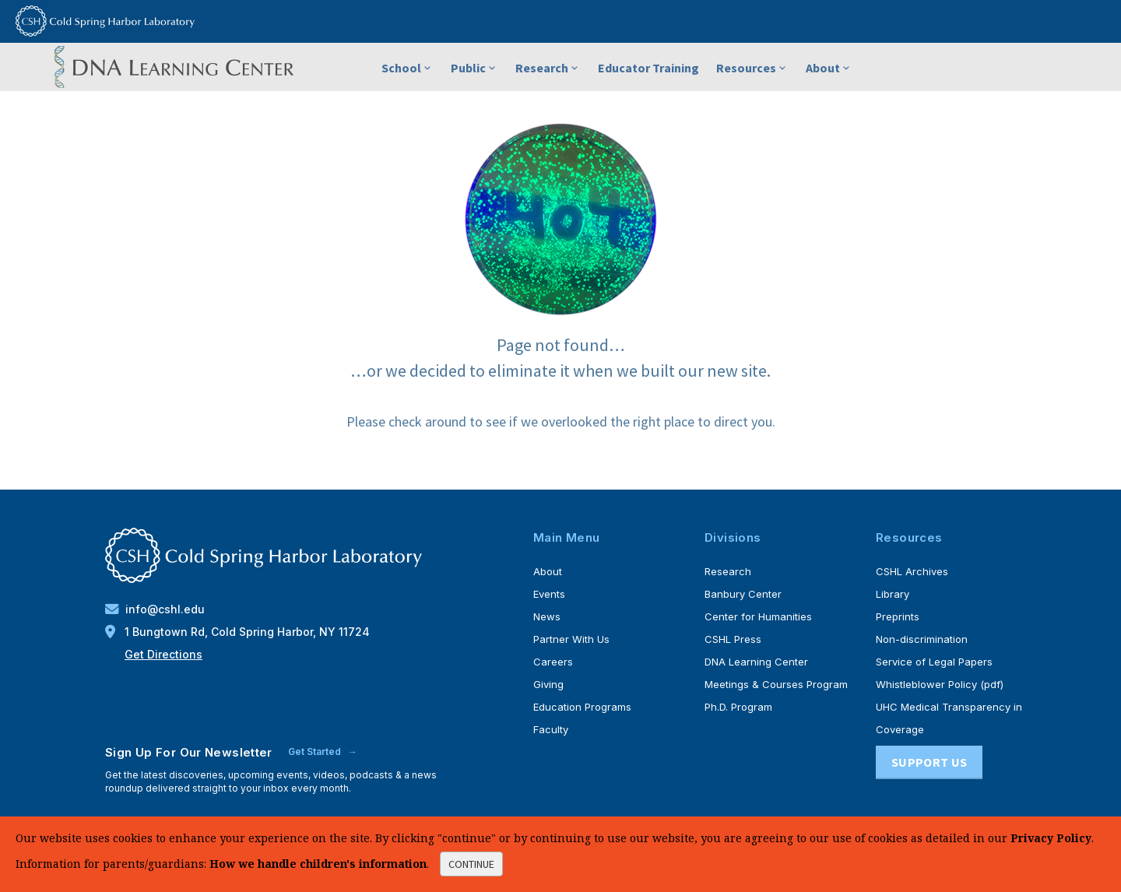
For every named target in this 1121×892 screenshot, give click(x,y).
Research (548, 68)
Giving (548, 684)
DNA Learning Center (756, 661)
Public (474, 68)
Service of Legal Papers (934, 661)
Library (892, 594)
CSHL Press (733, 639)
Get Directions (163, 654)
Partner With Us (571, 639)
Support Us (929, 762)
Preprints (897, 616)
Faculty (550, 729)
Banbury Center (743, 594)
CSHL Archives (912, 571)
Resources (752, 68)
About (829, 68)
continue (471, 864)
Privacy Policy (1050, 838)
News (546, 616)
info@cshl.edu (155, 609)
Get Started (315, 751)
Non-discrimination (922, 639)
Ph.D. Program (738, 707)
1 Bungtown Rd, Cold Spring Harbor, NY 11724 (237, 631)
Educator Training (648, 68)
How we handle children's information (318, 863)
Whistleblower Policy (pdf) (939, 684)
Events (549, 594)
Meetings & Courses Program (776, 684)
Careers (553, 661)
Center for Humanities (758, 616)
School (407, 68)
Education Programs (582, 707)
